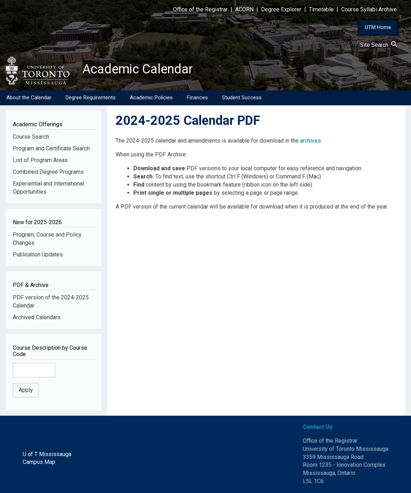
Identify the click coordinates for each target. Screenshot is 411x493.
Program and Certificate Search (51, 148)
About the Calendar (28, 97)
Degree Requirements (91, 97)
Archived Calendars (37, 317)
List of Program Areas (40, 160)
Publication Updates (38, 254)
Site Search (378, 44)
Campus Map (39, 462)
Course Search (31, 136)
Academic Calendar (137, 69)
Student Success (242, 97)
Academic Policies (151, 97)
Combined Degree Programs (48, 171)
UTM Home (378, 27)
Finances (197, 97)
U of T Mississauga (47, 454)
